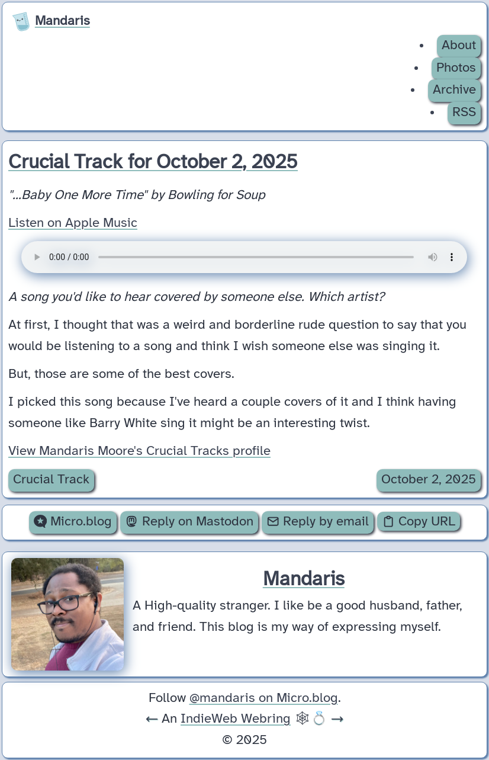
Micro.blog (73, 522)
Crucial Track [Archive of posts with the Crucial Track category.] (51, 480)
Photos (456, 68)
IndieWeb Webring (236, 719)
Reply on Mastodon (189, 522)
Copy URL (418, 522)
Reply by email (317, 522)
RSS (464, 112)
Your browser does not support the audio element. (244, 257)
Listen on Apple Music (72, 223)
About (459, 46)
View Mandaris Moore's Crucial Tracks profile (139, 451)
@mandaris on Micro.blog (263, 698)
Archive (454, 90)
